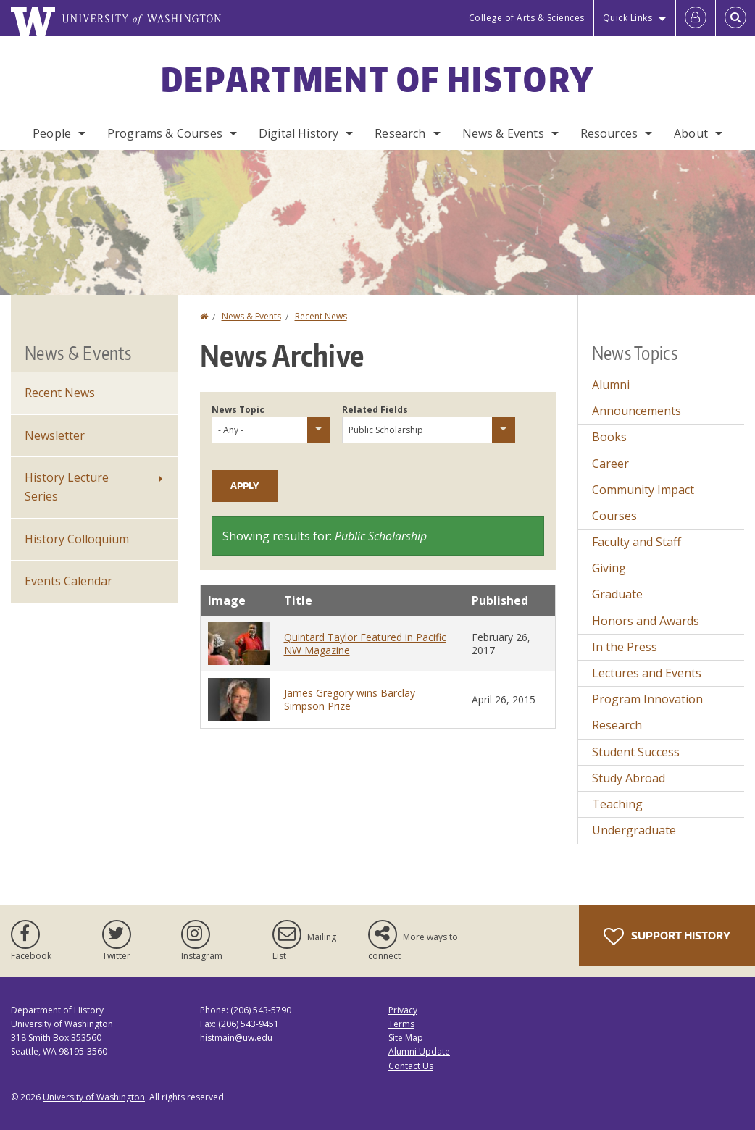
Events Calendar (68, 581)
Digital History (298, 133)
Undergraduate (634, 830)
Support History (667, 936)
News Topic (238, 409)
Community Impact (643, 490)
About (691, 133)
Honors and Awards (645, 621)
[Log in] (695, 18)
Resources (609, 133)
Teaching (617, 804)
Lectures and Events (646, 673)
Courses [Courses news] (614, 516)
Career (610, 464)
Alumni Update (419, 1051)
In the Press (624, 647)
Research (400, 133)
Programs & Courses (164, 133)
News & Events (503, 133)
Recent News (321, 316)
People (52, 133)
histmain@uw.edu (236, 1037)
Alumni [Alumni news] (611, 385)
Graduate (617, 594)
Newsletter (55, 435)
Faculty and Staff (636, 542)
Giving (609, 568)
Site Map (405, 1037)
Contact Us (410, 1066)
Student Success (636, 752)
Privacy (402, 1010)
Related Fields (375, 409)
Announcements (636, 411)
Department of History (377, 79)
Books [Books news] (609, 437)
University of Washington (94, 1097)
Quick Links (628, 18)
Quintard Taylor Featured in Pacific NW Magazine (365, 643)
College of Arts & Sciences (527, 18)
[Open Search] (735, 18)
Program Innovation (647, 699)
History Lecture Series (67, 486)
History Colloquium (77, 539)
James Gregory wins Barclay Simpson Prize (349, 699)
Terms (401, 1024)
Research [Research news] (617, 725)
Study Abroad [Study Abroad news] (628, 778)
